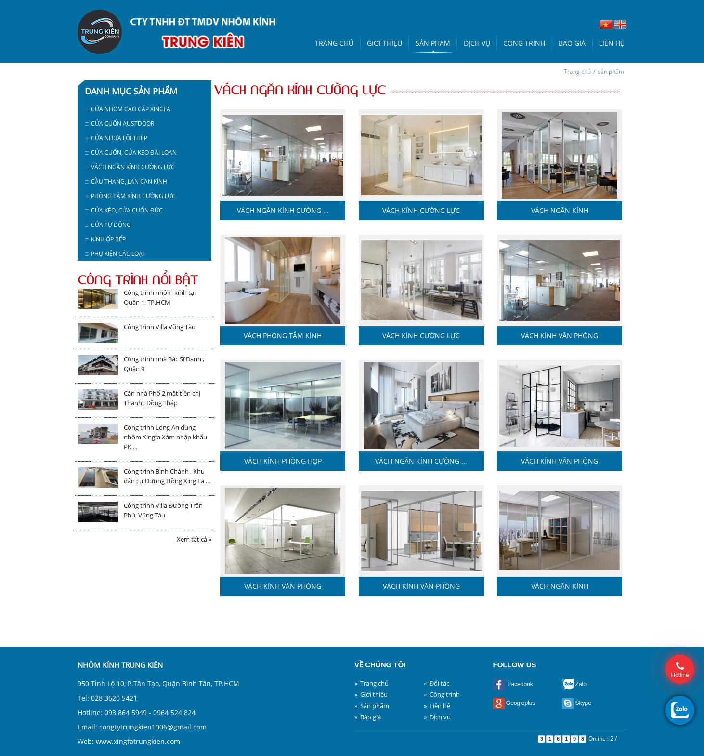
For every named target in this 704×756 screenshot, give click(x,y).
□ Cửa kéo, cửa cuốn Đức (124, 210)
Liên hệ (611, 43)
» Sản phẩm (371, 706)
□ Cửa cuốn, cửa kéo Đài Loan (131, 152)
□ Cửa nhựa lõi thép (116, 138)
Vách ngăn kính (559, 210)
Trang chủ (334, 43)
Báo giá (572, 43)
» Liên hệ (437, 706)
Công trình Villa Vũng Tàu (160, 326)
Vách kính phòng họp (283, 460)
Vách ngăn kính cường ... (283, 210)
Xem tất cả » (194, 539)
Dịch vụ (477, 43)
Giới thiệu (384, 43)
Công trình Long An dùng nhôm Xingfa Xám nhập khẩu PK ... (165, 437)
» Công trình (442, 694)
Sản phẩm (433, 43)
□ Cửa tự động (108, 225)
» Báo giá (367, 717)
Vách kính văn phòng (559, 335)
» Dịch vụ (437, 717)
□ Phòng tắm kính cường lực (130, 196)
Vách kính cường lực (421, 210)
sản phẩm (611, 71)
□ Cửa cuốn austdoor (119, 123)
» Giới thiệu (371, 694)
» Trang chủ (371, 683)
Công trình (524, 43)
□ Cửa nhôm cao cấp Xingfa (127, 109)
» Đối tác (436, 683)
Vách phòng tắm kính (283, 335)
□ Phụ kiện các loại (114, 254)
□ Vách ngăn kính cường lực (130, 167)
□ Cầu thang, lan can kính (126, 181)
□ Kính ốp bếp (105, 239)
